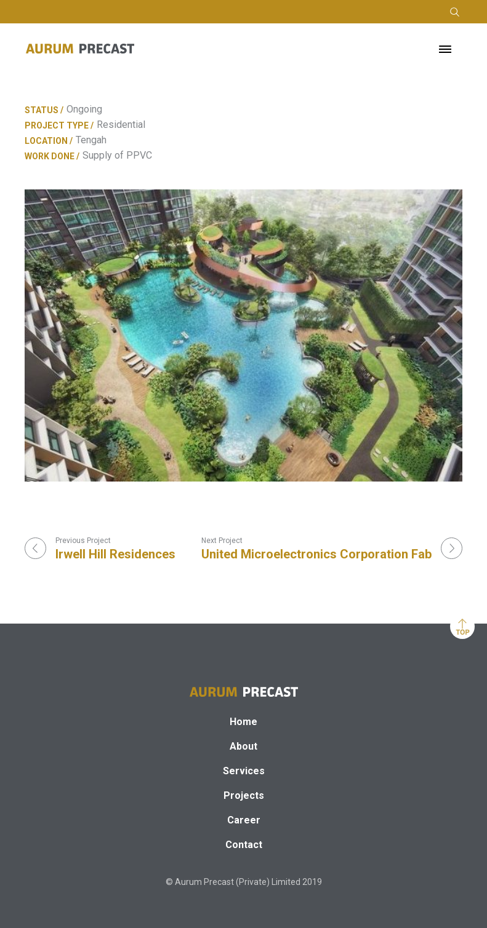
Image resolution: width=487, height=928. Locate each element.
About (243, 746)
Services (244, 771)
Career (243, 820)
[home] (80, 48)
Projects (243, 795)
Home (243, 722)
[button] (445, 48)
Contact (243, 845)
